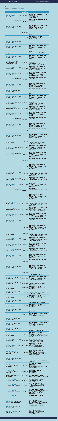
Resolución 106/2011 (10, 300)
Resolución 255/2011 (10, 314)
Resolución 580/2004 (10, 20)
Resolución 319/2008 (10, 189)
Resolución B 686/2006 (11, 107)
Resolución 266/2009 (10, 260)
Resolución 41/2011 (10, 296)
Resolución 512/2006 (10, 96)
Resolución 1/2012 (10, 323)
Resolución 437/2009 (10, 220)
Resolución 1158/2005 (11, 61)
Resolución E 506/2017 (11, 390)
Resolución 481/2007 (10, 141)
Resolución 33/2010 (10, 277)
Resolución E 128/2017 (11, 395)
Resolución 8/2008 (10, 159)
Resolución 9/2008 (10, 166)
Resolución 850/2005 (10, 78)
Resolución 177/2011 (10, 305)
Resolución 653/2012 (10, 339)
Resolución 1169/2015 (11, 364)
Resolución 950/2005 (10, 84)
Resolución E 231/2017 (11, 379)
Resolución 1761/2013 (11, 351)
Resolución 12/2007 (10, 129)
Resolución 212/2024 (10, 411)
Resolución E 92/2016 (10, 374)
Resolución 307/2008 (10, 178)
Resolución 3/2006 (10, 90)
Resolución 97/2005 (10, 37)
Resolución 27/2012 (10, 328)
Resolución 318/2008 (10, 184)
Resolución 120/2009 (10, 214)
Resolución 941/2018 (10, 406)
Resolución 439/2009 (10, 227)
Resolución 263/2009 (10, 233)
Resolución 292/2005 (10, 46)
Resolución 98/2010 (10, 282)
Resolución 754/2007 (10, 153)
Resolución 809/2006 (10, 113)
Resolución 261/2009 (10, 266)
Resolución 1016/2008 (11, 208)
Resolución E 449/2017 (11, 384)
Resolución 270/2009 (10, 255)
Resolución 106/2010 (10, 287)
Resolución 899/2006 (10, 118)
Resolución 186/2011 (10, 309)
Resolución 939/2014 (10, 358)
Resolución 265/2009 (10, 272)
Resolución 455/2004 (10, 15)
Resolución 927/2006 (10, 124)
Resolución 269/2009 (10, 244)
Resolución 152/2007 (10, 135)
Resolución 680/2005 (10, 67)
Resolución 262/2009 (10, 238)
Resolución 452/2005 (10, 56)
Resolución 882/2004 (10, 26)
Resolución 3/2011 (10, 318)
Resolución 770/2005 (10, 73)
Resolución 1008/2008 (11, 202)
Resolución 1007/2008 (11, 196)
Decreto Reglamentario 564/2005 (13, 51)
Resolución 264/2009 (10, 249)
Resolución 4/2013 (10, 345)
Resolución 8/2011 (10, 291)
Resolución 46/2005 (10, 32)
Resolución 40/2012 (10, 334)
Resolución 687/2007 (10, 147)
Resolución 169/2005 (10, 41)
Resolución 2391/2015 (11, 370)
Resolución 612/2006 (10, 102)
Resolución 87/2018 (10, 401)
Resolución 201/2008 (10, 172)
